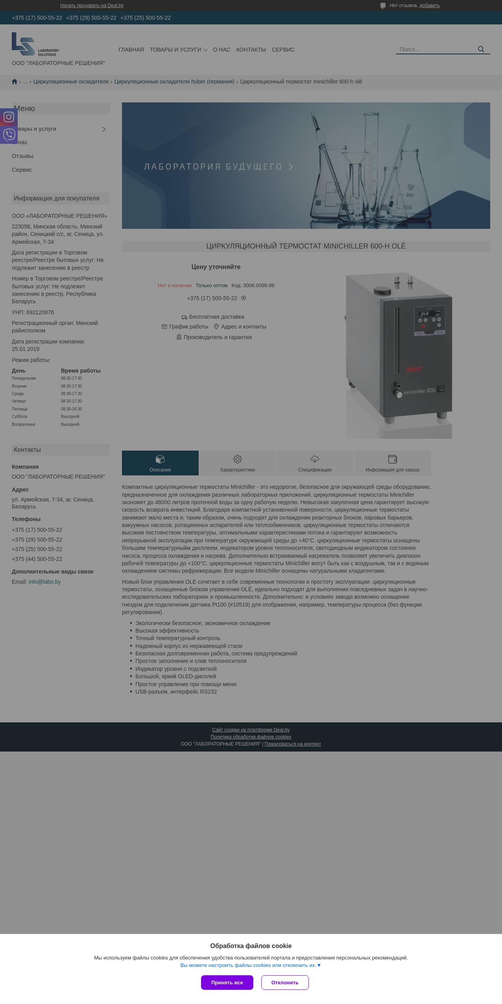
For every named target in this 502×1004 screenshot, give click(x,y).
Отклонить (285, 982)
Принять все (227, 982)
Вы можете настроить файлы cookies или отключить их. (248, 965)
